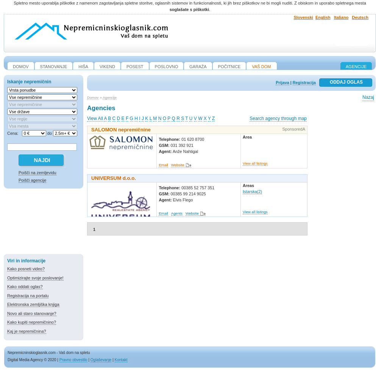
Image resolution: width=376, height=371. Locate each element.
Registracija (304, 82)
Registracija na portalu (27, 295)
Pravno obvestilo (73, 360)
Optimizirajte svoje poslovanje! (35, 278)
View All (95, 118)
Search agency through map (278, 118)
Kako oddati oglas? (25, 286)
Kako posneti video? (26, 269)
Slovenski (303, 17)
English (323, 17)
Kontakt (121, 360)
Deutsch (360, 17)
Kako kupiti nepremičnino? (31, 322)
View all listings (255, 163)
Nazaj (368, 97)
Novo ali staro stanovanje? (31, 313)
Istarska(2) (252, 191)
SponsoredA (293, 129)
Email (163, 165)
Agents (177, 213)
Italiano (341, 17)
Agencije (356, 66)
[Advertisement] (43, 222)
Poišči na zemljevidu (37, 172)
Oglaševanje (101, 360)
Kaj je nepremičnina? (26, 331)
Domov (92, 97)
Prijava (282, 82)
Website (177, 165)
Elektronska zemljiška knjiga (33, 304)
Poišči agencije (32, 180)
